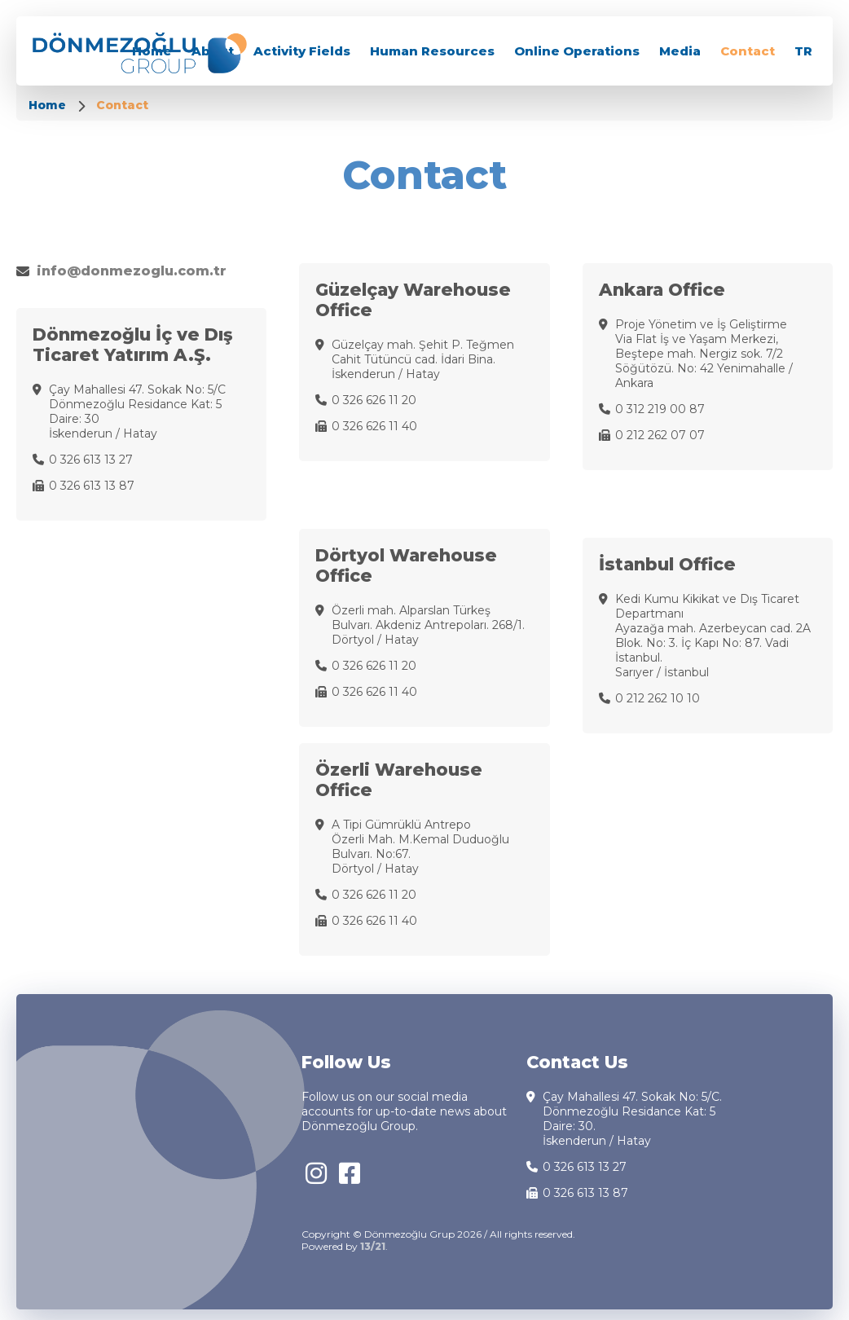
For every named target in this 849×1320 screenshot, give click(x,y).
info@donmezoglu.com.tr (132, 271)
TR (803, 51)
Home (49, 105)
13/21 (372, 1246)
